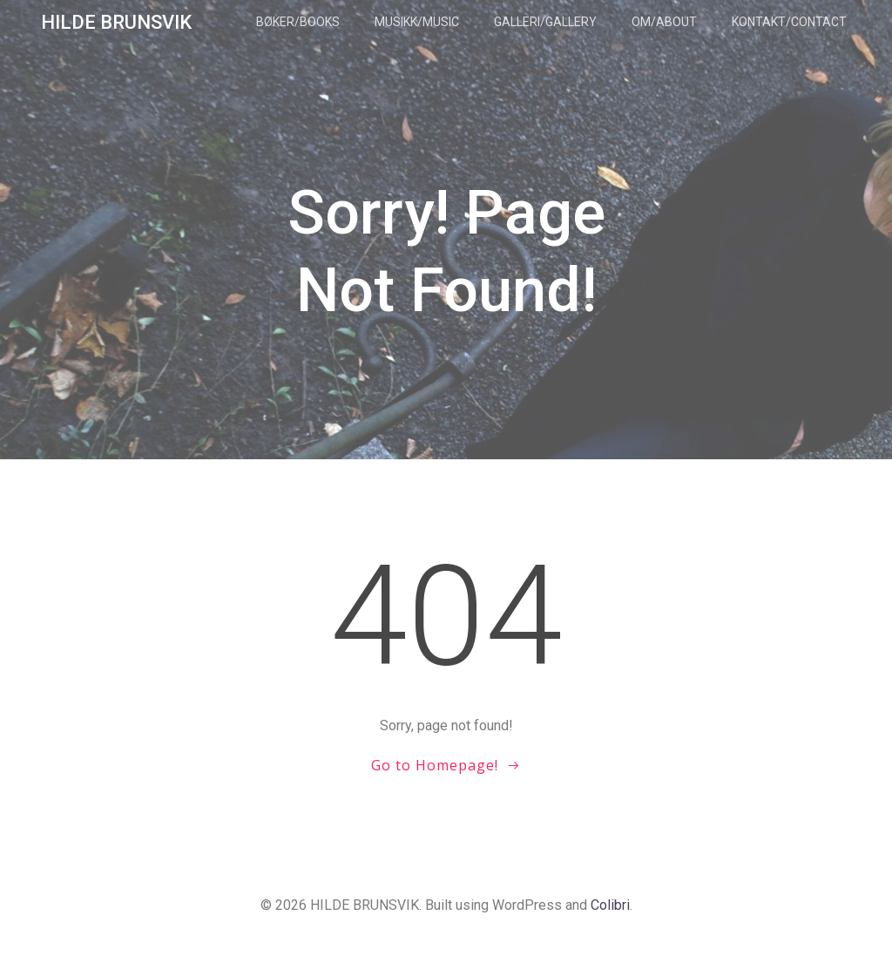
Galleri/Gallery (545, 22)
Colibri (610, 905)
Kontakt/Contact (789, 22)
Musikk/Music (417, 22)
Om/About (664, 22)
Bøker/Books (298, 22)
